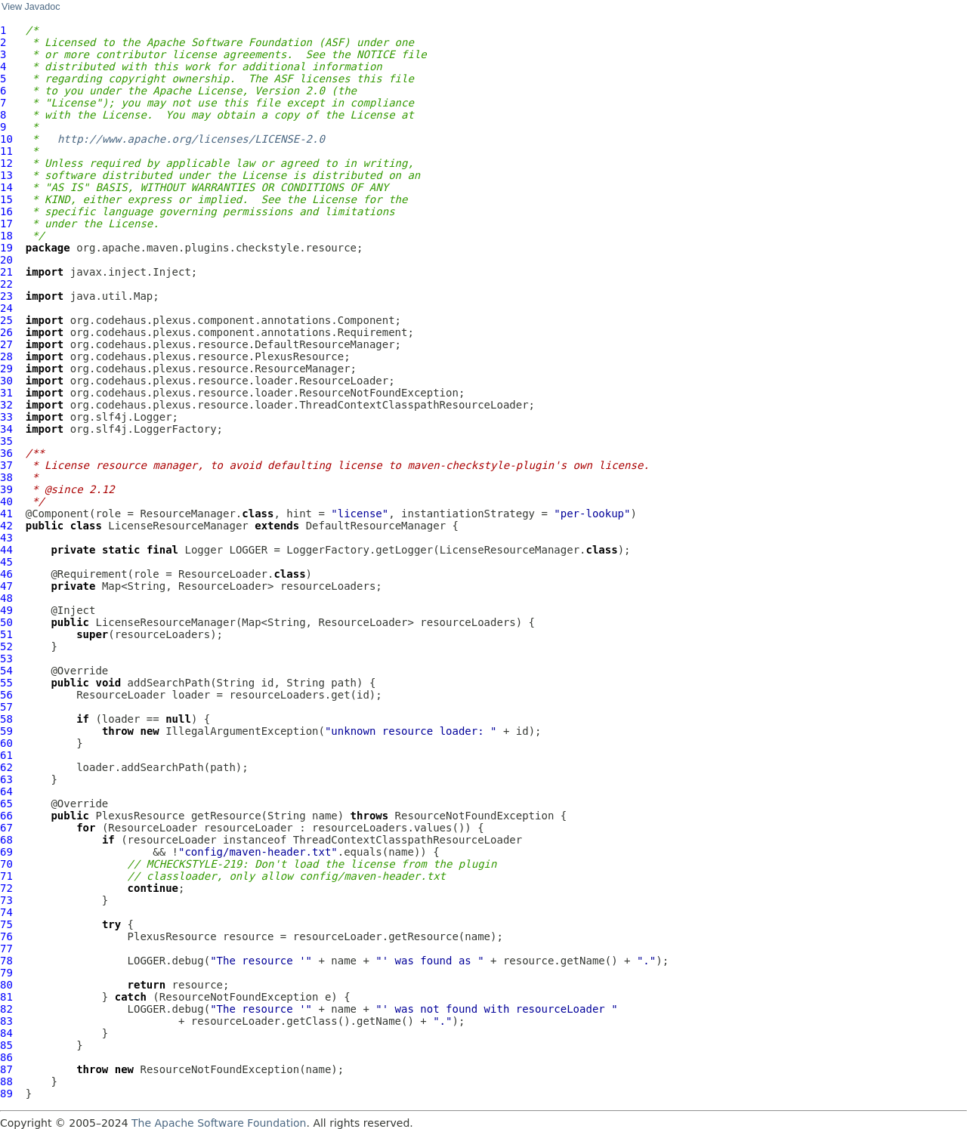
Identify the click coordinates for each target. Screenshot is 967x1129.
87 (6, 1069)
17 (6, 223)
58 (6, 719)
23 (6, 296)
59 (6, 731)
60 (6, 743)
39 (6, 489)
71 (6, 876)
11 (6, 151)
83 (6, 1021)
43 (6, 538)
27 (6, 344)
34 (6, 429)
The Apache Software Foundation (218, 1123)
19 (6, 248)
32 (6, 405)
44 (6, 550)
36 (6, 453)
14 (6, 187)
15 (6, 199)
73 (6, 900)
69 (6, 852)
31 (6, 393)
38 (6, 477)
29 (6, 368)
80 (6, 985)
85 (6, 1045)
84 (6, 1033)
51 (6, 634)
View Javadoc (31, 7)
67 (6, 828)
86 (6, 1057)
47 (6, 586)
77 (6, 948)
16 (6, 211)
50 (6, 622)
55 (6, 683)
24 (6, 308)
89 (6, 1093)
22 (6, 284)
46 (6, 574)
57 (6, 707)
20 (6, 260)
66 (6, 816)
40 (6, 501)
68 (6, 840)
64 (6, 791)
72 (6, 888)
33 (6, 417)
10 (6, 139)
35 (6, 441)
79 (6, 973)
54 (6, 671)
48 (6, 598)
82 (6, 1009)
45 (6, 562)
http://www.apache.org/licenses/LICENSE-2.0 (191, 139)
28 (6, 356)
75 (6, 924)
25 (6, 320)
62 (6, 767)
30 (6, 381)
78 (6, 961)
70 (6, 864)
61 (6, 755)
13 (6, 175)
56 (6, 695)
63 (6, 779)
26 (6, 332)
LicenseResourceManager (178, 526)
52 (6, 646)
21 (6, 272)
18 (6, 236)
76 (6, 936)
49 (6, 610)
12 (6, 163)
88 (6, 1081)
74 (6, 912)
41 (6, 513)
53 (6, 658)
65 (6, 803)
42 (6, 526)
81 (6, 997)
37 (6, 465)
